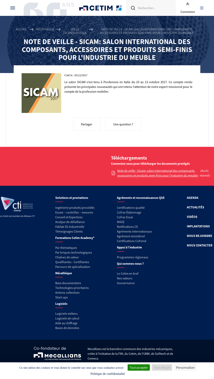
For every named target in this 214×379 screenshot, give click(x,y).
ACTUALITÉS (195, 207)
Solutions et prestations (71, 198)
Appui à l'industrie (129, 247)
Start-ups (61, 297)
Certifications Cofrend (131, 241)
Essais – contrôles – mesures (74, 212)
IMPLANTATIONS (198, 226)
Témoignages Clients (69, 231)
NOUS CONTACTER (199, 245)
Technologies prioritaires (72, 288)
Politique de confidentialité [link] (108, 373)
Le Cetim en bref (128, 273)
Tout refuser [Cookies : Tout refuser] (162, 367)
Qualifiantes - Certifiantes (72, 262)
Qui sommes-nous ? (130, 263)
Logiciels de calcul (67, 318)
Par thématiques (66, 248)
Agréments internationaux (134, 231)
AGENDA (192, 198)
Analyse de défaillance (70, 222)
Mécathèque (45, 29)
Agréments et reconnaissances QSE (141, 198)
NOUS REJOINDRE (199, 236)
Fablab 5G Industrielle (69, 227)
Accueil (21, 29)
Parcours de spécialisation (72, 267)
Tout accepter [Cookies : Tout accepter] (139, 367)
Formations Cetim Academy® (74, 238)
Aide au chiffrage (66, 323)
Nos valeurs (124, 278)
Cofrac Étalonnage (129, 212)
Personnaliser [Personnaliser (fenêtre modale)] (185, 367)
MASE (120, 222)
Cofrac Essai (125, 217)
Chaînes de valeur (67, 257)
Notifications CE (127, 227)
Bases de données (67, 328)
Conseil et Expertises (69, 217)
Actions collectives (67, 292)
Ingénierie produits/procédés (75, 208)
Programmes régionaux (132, 257)
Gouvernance (126, 283)
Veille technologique (75, 31)
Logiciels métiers (66, 314)
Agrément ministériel (131, 236)
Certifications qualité (131, 208)
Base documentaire (68, 283)
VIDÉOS (192, 217)
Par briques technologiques (73, 252)
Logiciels (61, 304)
